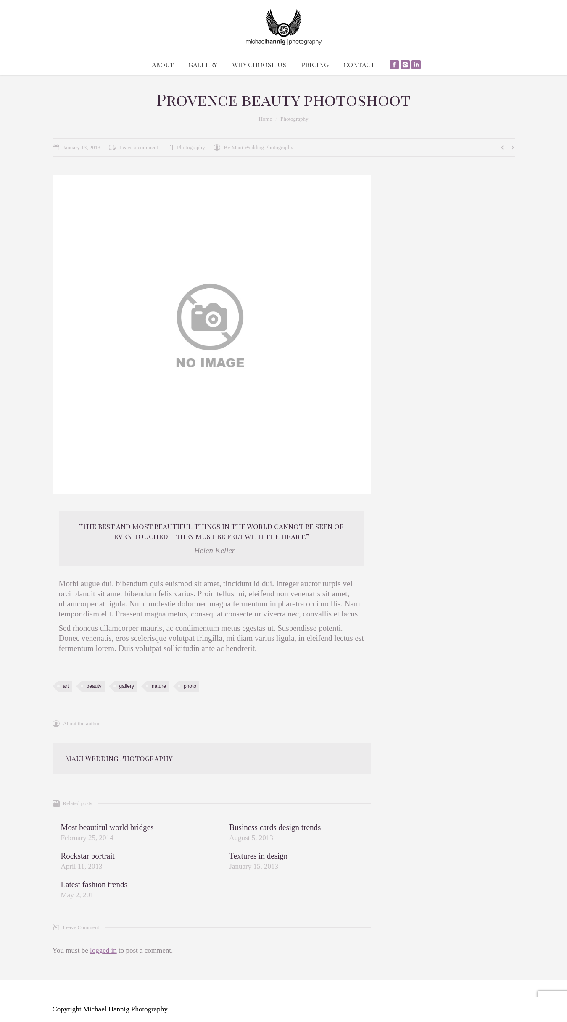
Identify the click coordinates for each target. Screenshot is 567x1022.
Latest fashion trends (94, 884)
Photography (294, 119)
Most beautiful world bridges (107, 827)
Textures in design (258, 855)
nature (159, 686)
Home (265, 119)
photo (190, 686)
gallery (126, 686)
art (66, 686)
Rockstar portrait (88, 855)
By (258, 147)
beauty (94, 686)
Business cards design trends (275, 827)
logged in (103, 950)
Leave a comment (138, 147)
